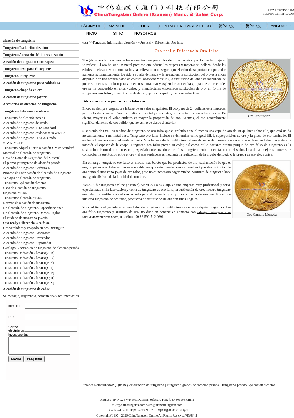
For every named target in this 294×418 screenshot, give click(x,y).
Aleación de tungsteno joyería (25, 97)
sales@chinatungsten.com (214, 212)
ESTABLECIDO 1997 (281, 10)
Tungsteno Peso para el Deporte (27, 69)
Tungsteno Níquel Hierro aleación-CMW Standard (38, 148)
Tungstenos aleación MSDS (22, 198)
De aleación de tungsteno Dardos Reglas (31, 213)
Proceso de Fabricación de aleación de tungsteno (37, 173)
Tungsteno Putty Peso (19, 76)
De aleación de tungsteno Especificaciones (33, 208)
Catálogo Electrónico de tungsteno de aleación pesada (41, 248)
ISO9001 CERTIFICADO (278, 13)
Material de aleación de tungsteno (27, 153)
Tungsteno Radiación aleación (25, 48)
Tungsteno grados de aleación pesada (192, 385)
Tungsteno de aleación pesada (24, 118)
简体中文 (226, 26)
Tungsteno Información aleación (27, 111)
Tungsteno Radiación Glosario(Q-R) (28, 278)
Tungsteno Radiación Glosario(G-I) (28, 268)
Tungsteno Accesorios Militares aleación (33, 55)
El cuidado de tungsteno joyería (25, 218)
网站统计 (191, 415)
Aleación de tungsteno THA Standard (29, 128)
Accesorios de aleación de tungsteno (30, 104)
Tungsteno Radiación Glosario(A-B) (28, 253)
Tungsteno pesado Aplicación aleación (248, 385)
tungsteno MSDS (15, 193)
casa (85, 42)
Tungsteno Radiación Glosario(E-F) (28, 263)
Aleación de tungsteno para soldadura (31, 83)
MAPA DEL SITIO (118, 30)
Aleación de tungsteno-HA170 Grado (29, 138)
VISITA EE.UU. (199, 26)
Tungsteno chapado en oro (22, 90)
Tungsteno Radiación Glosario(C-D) (28, 258)
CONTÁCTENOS (172, 26)
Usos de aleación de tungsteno (24, 188)
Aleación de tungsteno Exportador (27, 243)
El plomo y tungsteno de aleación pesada (32, 163)
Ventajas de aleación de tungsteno (27, 178)
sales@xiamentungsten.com (100, 216)
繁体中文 (253, 26)
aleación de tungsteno (19, 41)
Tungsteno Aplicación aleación (24, 183)
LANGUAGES (281, 26)
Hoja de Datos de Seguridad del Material (32, 158)
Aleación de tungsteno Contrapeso (28, 62)
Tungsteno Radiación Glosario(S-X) (28, 283)
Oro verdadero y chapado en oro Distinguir (33, 228)
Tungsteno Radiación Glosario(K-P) (28, 273)
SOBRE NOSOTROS (145, 30)
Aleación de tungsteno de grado (25, 123)
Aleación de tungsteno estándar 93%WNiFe (34, 133)
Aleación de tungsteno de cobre (26, 289)
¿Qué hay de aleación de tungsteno (139, 385)
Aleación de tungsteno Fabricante (26, 233)
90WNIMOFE (13, 143)
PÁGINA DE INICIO (91, 30)
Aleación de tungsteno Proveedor (26, 238)
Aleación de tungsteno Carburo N (26, 168)
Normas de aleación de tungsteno (26, 203)
